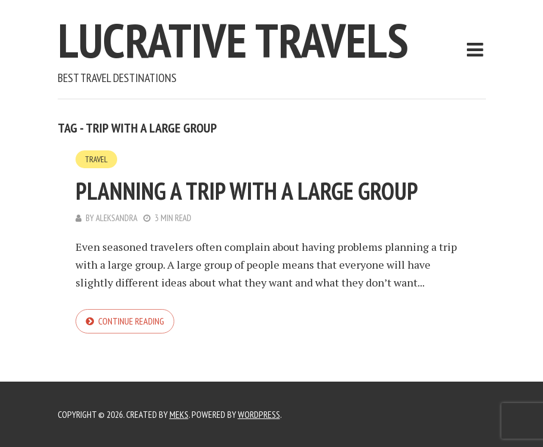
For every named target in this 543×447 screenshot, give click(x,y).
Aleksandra (116, 218)
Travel (96, 159)
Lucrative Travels (233, 40)
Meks (179, 414)
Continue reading (131, 321)
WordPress (259, 414)
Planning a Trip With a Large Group (247, 190)
